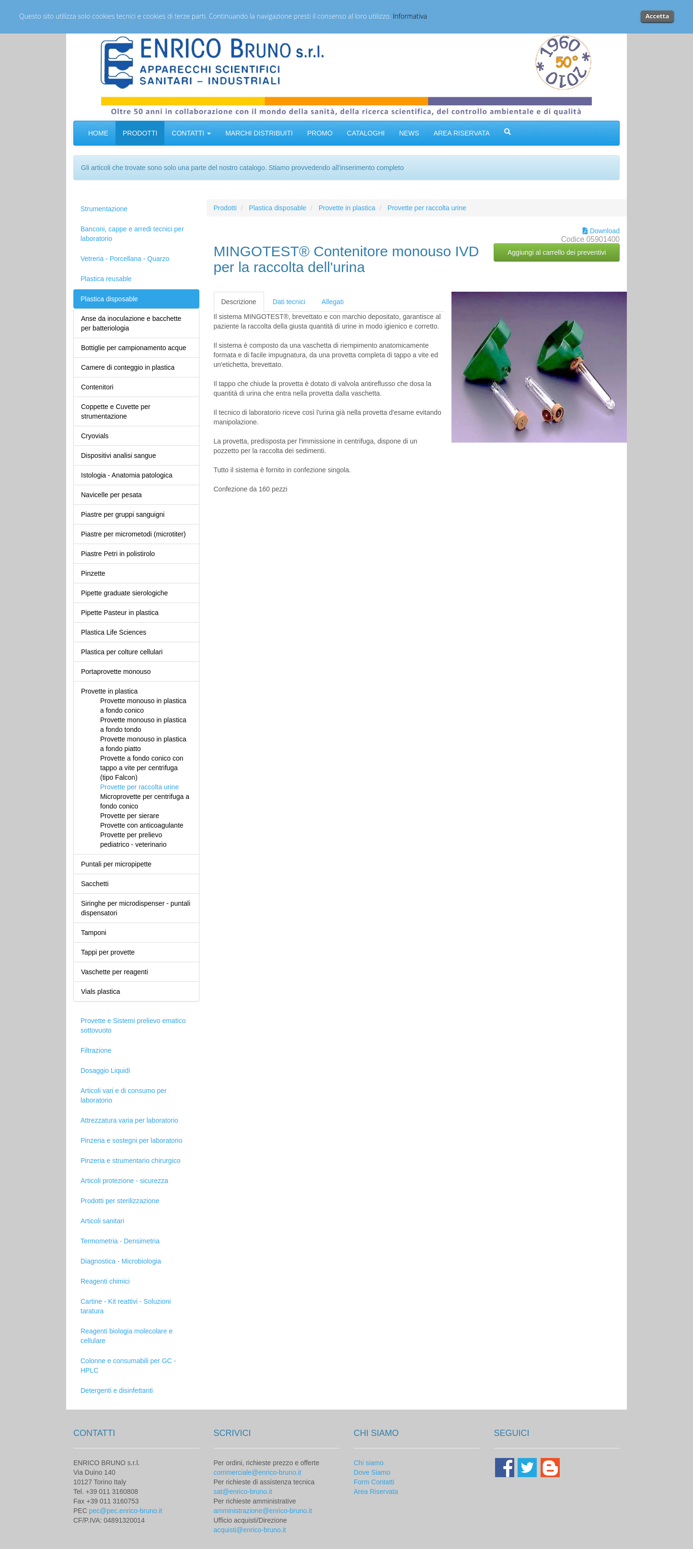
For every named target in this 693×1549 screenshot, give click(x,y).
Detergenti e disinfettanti (117, 1390)
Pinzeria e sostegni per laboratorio (131, 1140)
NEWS (409, 133)
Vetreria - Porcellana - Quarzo (125, 258)
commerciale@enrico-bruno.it (257, 1472)
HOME (98, 133)
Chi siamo (368, 1463)
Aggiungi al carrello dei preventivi (557, 252)
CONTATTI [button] (191, 133)
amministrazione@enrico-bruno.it (263, 1511)
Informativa (410, 16)
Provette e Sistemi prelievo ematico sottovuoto (133, 1025)
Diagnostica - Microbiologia (121, 1261)
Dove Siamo (372, 1472)
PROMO (320, 133)
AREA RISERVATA (462, 133)
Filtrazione (96, 1050)
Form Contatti (374, 1482)
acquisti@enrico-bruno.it (250, 1530)
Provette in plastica (347, 208)
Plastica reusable (106, 279)
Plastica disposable (109, 299)
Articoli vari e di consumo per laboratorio (124, 1095)
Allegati (333, 302)
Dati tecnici (289, 302)
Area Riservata (376, 1491)
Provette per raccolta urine (427, 208)
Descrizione (238, 302)
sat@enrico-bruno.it (243, 1491)
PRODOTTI (140, 133)
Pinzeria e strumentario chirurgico (131, 1160)
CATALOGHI (366, 133)
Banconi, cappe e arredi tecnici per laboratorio (132, 233)
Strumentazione (104, 209)
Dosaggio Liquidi (105, 1070)
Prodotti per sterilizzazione (120, 1201)
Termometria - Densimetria (120, 1241)
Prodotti (225, 208)
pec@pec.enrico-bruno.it (125, 1511)
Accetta (657, 15)
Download (601, 231)
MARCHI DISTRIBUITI (259, 133)
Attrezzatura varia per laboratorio (129, 1120)
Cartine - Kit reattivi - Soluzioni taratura (126, 1306)
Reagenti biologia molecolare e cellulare (127, 1335)
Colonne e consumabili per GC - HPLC (128, 1365)
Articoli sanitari (102, 1221)
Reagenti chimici (105, 1281)
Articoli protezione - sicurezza (124, 1181)
